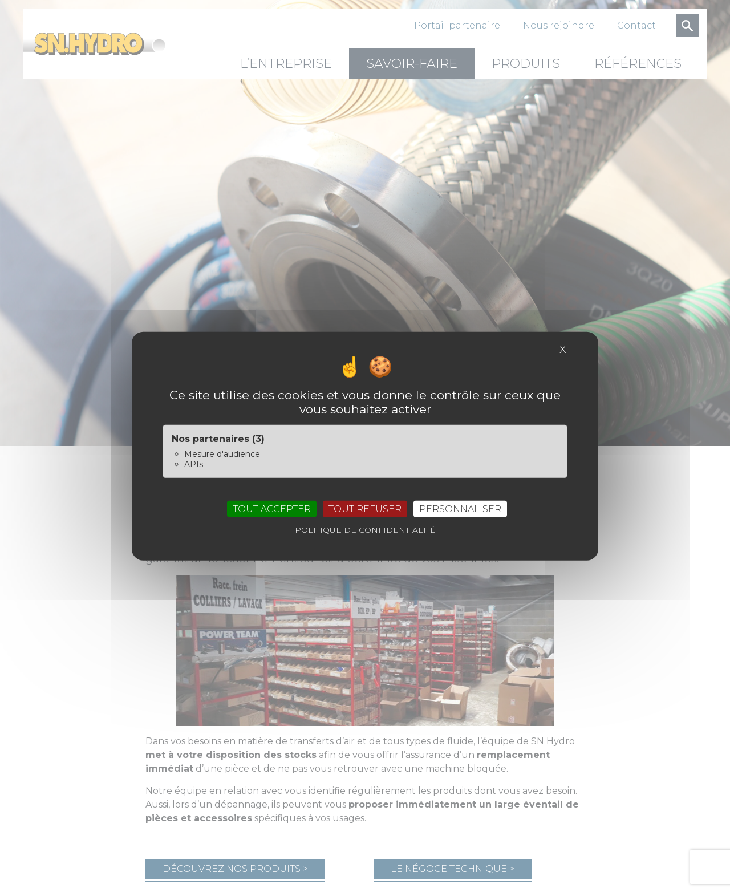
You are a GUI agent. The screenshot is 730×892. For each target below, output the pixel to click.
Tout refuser (365, 508)
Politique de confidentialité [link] (365, 529)
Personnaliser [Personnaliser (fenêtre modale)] (460, 508)
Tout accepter (272, 508)
